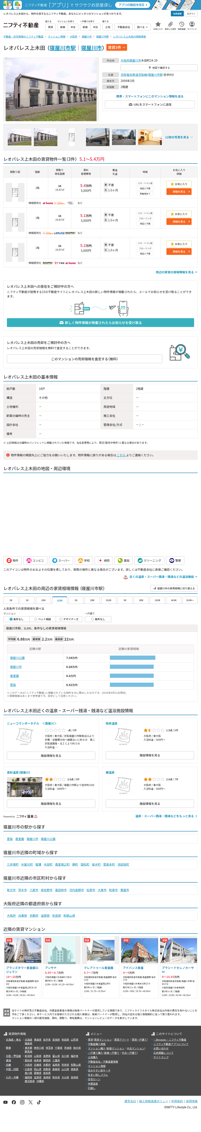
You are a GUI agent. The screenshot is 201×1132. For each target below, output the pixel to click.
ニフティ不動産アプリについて (170, 1044)
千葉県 (58, 1047)
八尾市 (34, 890)
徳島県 (74, 1069)
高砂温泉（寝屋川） (18, 772)
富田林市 (61, 890)
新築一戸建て (111, 1052)
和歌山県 (69, 915)
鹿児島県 (30, 1081)
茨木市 (22, 890)
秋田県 (65, 1039)
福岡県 (28, 1077)
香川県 (28, 1073)
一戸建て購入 (95, 1052)
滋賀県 (45, 915)
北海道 (28, 1039)
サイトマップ (161, 1057)
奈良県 (56, 915)
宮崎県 (74, 1077)
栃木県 (77, 1047)
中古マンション (135, 1048)
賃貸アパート (121, 1039)
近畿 (8, 1064)
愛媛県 (37, 1073)
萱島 (13, 685)
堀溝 (38, 864)
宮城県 (56, 1039)
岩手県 (47, 1039)
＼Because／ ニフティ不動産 (169, 1039)
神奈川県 (39, 1047)
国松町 (85, 864)
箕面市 (124, 890)
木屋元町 (27, 864)
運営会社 (130, 1101)
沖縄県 (40, 1081)
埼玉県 (49, 1047)
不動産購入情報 (97, 1044)
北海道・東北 (13, 1039)
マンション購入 (97, 1048)
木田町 (48, 864)
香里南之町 (62, 864)
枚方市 (11, 890)
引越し (91, 1088)
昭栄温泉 (111, 723)
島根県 (56, 1069)
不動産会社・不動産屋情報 (103, 1061)
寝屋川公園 (17, 658)
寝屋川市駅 (63, 47)
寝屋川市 (91, 47)
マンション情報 (97, 1066)
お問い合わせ (161, 1048)
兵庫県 (22, 915)
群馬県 (28, 1051)
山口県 (65, 1069)
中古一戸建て (129, 1052)
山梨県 (37, 1056)
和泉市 (113, 890)
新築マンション (115, 1048)
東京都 (28, 1047)
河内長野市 (76, 890)
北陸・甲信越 (13, 1056)
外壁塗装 (93, 1083)
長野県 (47, 1056)
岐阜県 (37, 1060)
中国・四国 (12, 1069)
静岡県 (47, 1060)
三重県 (56, 1060)
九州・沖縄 (12, 1077)
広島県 (28, 1069)
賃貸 (90, 1039)
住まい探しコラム (98, 1074)
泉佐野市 (47, 890)
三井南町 (13, 864)
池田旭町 (123, 864)
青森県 (37, 1039)
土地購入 (93, 1057)
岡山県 (37, 1069)
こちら (121, 455)
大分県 (65, 1077)
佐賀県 (37, 1077)
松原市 (90, 890)
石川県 (65, 1056)
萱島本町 (109, 864)
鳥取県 (47, 1069)
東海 (8, 1060)
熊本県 (56, 1077)
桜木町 (96, 864)
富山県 (56, 1056)
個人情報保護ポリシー (153, 1101)
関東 (8, 1047)
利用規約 (177, 1101)
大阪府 (125, 60)
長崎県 (47, 1077)
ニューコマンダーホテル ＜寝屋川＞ (32, 723)
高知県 (47, 1073)
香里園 (14, 676)
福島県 (28, 1043)
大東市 (102, 890)
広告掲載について (163, 1052)
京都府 (34, 915)
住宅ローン (94, 1079)
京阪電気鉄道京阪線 (134, 75)
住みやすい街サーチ (99, 1070)
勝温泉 (110, 772)
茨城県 (68, 1047)
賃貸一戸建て (139, 1039)
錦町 (75, 864)
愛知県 (28, 1060)
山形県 (74, 1039)
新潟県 (28, 1056)
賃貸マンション (103, 1039)
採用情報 (192, 1101)
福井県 (74, 1056)
